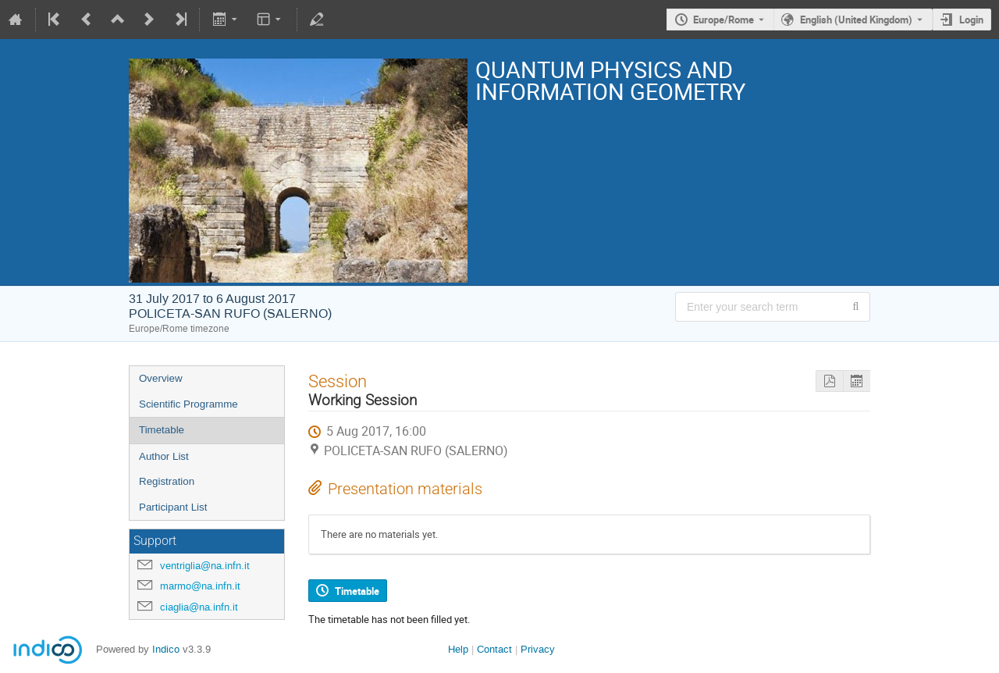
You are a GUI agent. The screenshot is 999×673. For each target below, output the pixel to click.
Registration (166, 481)
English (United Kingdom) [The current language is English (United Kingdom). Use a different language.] (856, 19)
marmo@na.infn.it (200, 586)
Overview (161, 378)
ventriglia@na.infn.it (205, 565)
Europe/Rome (723, 19)
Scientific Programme (188, 404)
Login (971, 19)
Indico (166, 649)
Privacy (538, 649)
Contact (494, 649)
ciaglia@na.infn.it (199, 607)
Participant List (173, 507)
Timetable (161, 430)
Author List (164, 456)
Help (458, 649)
